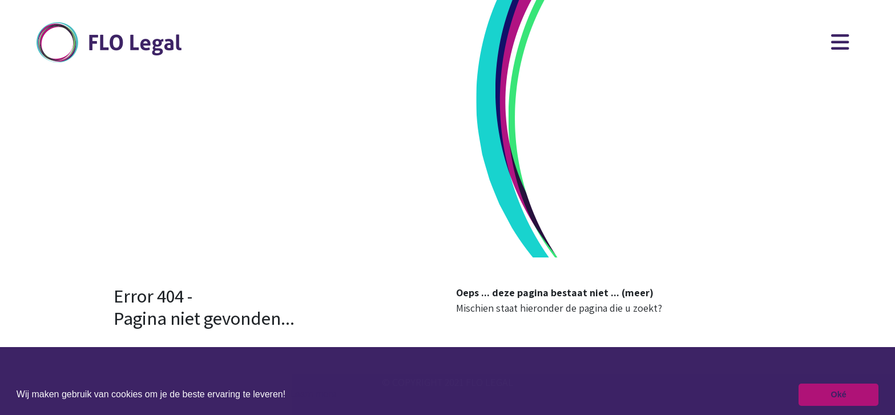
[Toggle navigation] (840, 42)
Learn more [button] (313, 394)
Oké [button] (838, 394)
